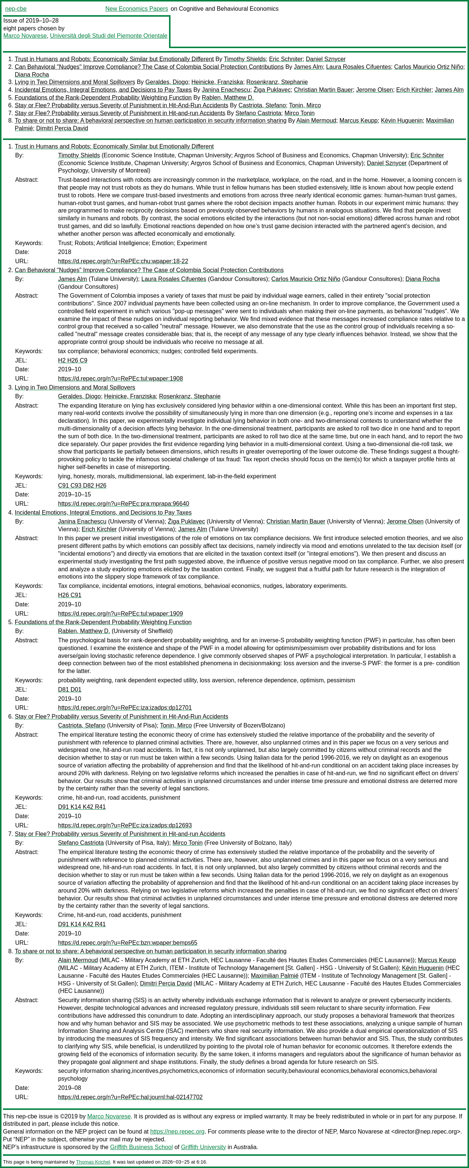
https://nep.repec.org (177, 1131)
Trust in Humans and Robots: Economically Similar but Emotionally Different (114, 59)
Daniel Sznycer (326, 59)
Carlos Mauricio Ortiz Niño (428, 67)
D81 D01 (69, 689)
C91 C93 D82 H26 (82, 485)
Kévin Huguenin (402, 120)
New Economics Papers (136, 9)
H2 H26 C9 (72, 360)
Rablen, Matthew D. (228, 97)
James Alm (308, 67)
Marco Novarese (25, 36)
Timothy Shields (245, 59)
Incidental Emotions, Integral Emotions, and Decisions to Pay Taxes (103, 90)
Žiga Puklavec (272, 90)
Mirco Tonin (299, 113)
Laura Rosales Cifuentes (358, 67)
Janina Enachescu (226, 90)
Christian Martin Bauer (323, 90)
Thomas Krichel (93, 1162)
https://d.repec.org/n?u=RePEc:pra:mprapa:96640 (123, 504)
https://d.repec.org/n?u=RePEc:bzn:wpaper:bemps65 (128, 943)
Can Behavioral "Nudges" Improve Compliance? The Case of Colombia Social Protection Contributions (149, 67)
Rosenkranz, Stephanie (277, 82)
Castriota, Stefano (262, 105)
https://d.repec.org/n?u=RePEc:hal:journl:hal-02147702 (130, 1097)
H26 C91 (69, 595)
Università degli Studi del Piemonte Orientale (109, 36)
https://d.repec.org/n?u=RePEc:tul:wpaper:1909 (120, 613)
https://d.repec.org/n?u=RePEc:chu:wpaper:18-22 (123, 261)
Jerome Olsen (374, 90)
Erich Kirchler (413, 90)
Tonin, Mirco (305, 105)
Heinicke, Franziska (217, 82)
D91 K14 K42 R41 (82, 807)
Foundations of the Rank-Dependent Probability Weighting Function (103, 97)
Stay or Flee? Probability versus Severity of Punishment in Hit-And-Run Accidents (121, 105)
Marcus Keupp (359, 120)
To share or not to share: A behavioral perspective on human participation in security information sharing (151, 120)
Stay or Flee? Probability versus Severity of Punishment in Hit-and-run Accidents (120, 113)
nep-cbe (16, 9)
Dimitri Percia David (62, 128)
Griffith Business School (141, 1147)
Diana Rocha (32, 74)
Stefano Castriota (258, 113)
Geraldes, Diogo (166, 82)
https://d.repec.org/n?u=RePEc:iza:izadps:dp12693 (125, 825)
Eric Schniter (286, 59)
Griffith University (203, 1147)
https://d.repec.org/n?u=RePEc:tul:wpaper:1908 (120, 378)
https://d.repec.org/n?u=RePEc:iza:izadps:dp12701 (125, 708)
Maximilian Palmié (274, 976)
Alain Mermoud (316, 120)
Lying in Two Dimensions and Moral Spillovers (75, 82)
